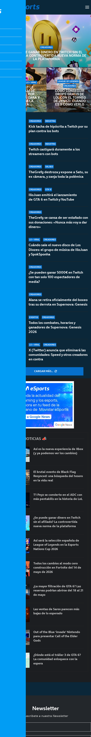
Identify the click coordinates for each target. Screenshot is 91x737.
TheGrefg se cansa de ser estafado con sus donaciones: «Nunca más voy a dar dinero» (58, 222)
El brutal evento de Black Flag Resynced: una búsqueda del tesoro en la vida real (58, 476)
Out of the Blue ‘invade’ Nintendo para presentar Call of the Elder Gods (56, 636)
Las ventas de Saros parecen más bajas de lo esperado (56, 611)
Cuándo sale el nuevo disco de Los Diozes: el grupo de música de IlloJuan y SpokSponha (58, 250)
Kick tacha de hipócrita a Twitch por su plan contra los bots (58, 128)
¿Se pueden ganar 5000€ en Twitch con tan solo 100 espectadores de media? (56, 279)
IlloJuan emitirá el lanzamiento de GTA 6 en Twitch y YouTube (53, 197)
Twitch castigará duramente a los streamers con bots (54, 151)
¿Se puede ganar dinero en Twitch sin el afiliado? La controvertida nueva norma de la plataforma (46, 55)
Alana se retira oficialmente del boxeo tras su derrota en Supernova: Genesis (58, 302)
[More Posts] (45, 371)
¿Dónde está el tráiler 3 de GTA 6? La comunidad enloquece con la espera (57, 659)
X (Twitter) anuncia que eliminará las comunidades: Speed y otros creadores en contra (58, 355)
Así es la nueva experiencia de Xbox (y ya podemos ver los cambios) (58, 451)
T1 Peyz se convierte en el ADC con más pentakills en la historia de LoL (58, 497)
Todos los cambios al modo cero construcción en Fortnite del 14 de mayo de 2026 (57, 567)
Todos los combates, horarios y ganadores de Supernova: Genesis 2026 (55, 328)
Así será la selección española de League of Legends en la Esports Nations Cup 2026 (56, 544)
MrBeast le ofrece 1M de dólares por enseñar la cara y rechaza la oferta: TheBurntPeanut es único (23, 96)
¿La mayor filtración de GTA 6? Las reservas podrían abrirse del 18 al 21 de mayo (58, 590)
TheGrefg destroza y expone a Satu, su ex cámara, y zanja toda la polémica (58, 174)
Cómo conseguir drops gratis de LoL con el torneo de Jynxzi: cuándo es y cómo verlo (69, 97)
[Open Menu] (87, 7)
